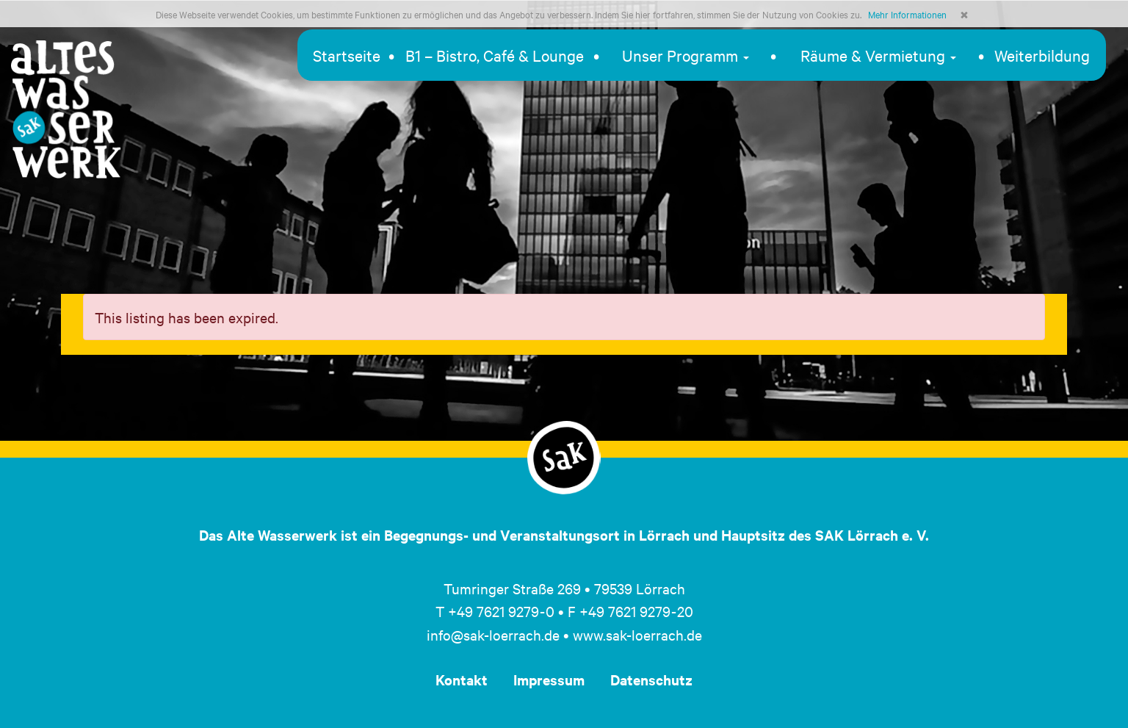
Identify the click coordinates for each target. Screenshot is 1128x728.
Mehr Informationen (907, 14)
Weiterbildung (1042, 55)
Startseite (346, 55)
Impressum (549, 679)
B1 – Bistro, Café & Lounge (494, 55)
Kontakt (461, 679)
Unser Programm (685, 55)
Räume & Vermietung (878, 55)
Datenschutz (651, 679)
